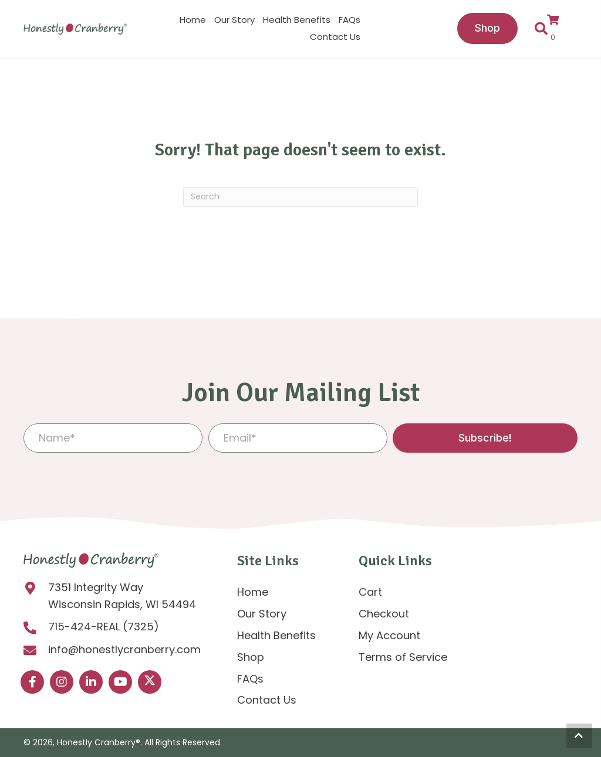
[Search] (300, 197)
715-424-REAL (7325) (103, 626)
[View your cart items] (558, 29)
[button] (485, 438)
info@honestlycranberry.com (124, 649)
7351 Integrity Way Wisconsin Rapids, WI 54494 (122, 596)
